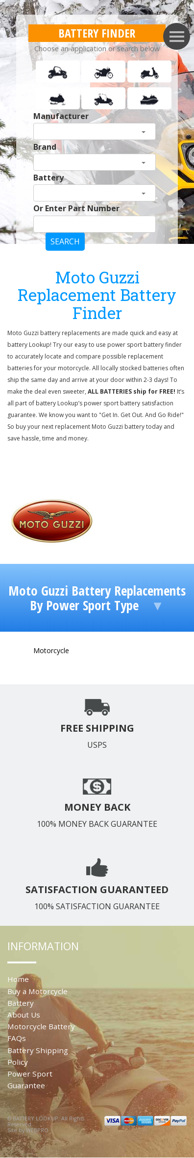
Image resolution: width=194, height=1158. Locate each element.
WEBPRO (37, 1130)
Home (18, 979)
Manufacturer (61, 116)
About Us (23, 1014)
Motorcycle (51, 650)
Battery (48, 177)
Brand (44, 146)
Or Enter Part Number (76, 208)
